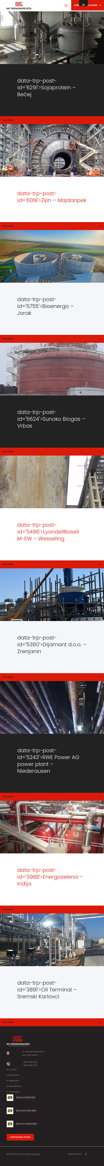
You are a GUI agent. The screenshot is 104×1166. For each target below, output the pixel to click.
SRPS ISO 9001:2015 (25, 1097)
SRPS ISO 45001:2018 (26, 1124)
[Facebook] (86, 1154)
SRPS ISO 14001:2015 (26, 1110)
